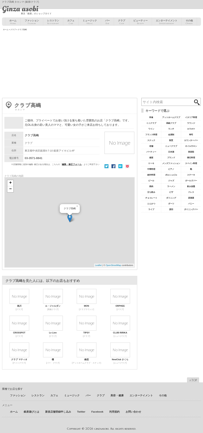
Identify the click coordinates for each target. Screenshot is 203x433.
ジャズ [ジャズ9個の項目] (171, 181)
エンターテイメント (166, 22)
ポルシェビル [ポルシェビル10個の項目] (171, 175)
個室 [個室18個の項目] (151, 157)
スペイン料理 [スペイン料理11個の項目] (191, 163)
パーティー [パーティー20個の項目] (151, 152)
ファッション (32, 22)
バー (107, 22)
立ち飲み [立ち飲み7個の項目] (151, 192)
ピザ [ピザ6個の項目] (171, 192)
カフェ (70, 22)
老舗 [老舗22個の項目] (151, 146)
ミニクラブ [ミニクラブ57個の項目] (151, 123)
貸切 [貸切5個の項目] (171, 209)
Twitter (106, 166)
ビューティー (140, 22)
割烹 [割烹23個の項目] (171, 140)
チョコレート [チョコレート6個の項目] (151, 198)
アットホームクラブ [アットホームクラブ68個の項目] (171, 117)
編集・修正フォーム (72, 164)
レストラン (53, 22)
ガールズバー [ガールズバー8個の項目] (191, 181)
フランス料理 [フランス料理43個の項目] (151, 134)
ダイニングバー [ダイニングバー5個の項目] (191, 209)
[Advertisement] (101, 64)
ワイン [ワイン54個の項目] (151, 129)
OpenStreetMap (113, 265)
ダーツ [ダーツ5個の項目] (171, 204)
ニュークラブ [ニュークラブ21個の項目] (171, 146)
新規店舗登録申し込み (58, 411)
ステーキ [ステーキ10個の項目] (191, 175)
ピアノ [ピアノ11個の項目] (171, 169)
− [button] (10, 189)
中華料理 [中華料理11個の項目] (151, 169)
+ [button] (10, 183)
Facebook (113, 166)
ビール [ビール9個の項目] (151, 181)
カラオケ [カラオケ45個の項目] (191, 129)
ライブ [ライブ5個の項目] (151, 209)
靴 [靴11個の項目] (191, 169)
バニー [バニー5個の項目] (191, 204)
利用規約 (114, 411)
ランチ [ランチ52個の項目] (171, 129)
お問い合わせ (133, 411)
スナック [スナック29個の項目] (151, 140)
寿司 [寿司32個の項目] (191, 134)
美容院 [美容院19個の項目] (191, 152)
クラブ (121, 22)
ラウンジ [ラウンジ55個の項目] (191, 123)
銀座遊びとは (31, 411)
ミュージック (90, 22)
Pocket (127, 166)
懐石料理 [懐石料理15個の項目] (191, 157)
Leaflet (98, 265)
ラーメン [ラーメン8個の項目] (171, 186)
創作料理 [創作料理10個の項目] (151, 175)
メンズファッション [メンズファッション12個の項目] (171, 163)
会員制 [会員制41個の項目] (171, 134)
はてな (120, 166)
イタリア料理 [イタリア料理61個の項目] (191, 117)
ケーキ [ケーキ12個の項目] (151, 163)
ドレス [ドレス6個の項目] (191, 192)
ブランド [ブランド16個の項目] (171, 157)
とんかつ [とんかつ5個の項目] (151, 204)
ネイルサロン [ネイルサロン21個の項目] (191, 146)
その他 (189, 22)
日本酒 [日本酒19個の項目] (171, 152)
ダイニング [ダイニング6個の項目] (171, 198)
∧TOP (193, 380)
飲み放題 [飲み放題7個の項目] (191, 186)
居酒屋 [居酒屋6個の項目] (191, 198)
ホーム (13, 22)
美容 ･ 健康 (117, 395)
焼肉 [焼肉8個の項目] (151, 186)
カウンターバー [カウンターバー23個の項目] (191, 140)
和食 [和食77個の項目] (151, 117)
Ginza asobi (20, 9)
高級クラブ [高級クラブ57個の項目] (171, 123)
